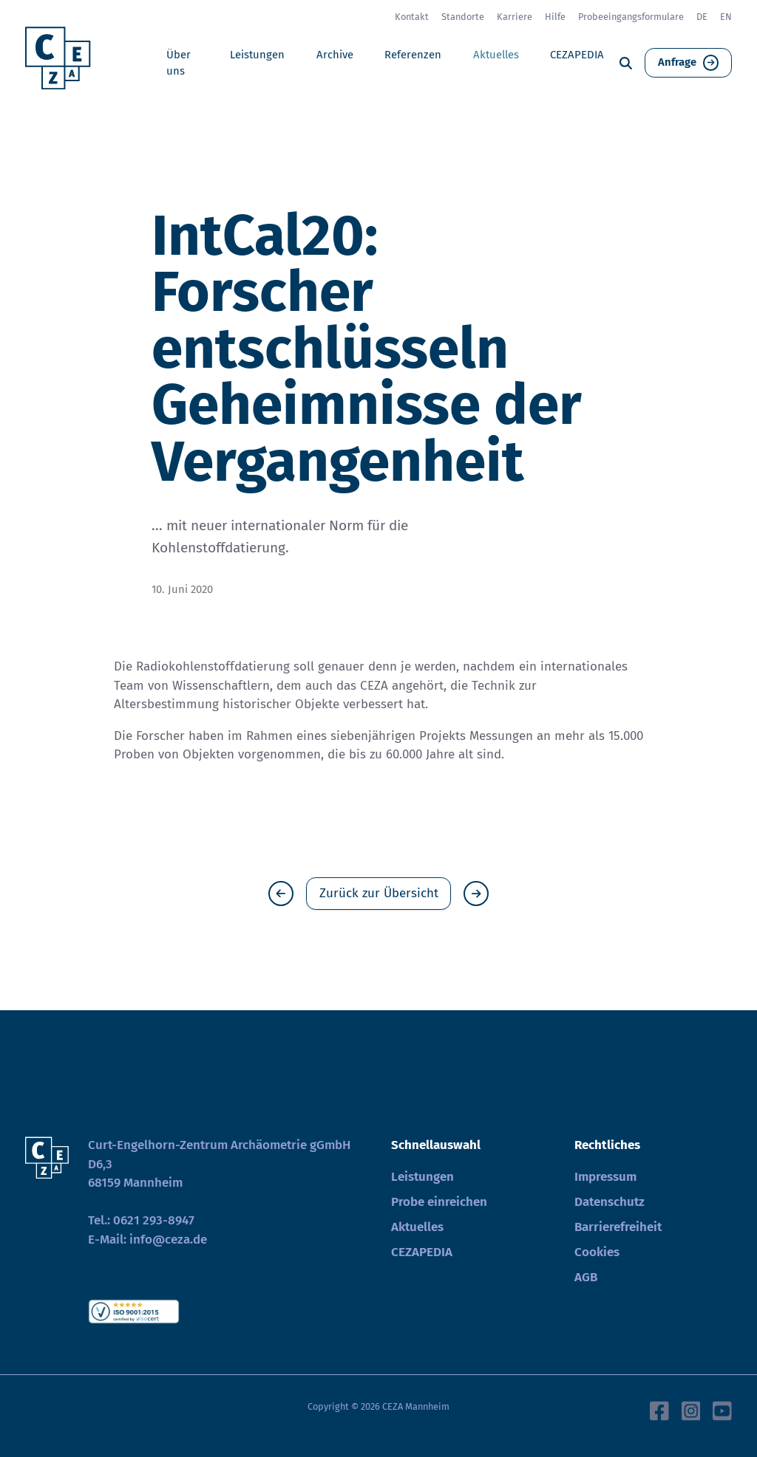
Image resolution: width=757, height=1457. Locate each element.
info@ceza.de (168, 1239)
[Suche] (625, 63)
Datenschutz (609, 1202)
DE (701, 16)
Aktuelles (496, 54)
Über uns (178, 63)
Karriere (514, 16)
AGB (585, 1277)
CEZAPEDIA (577, 54)
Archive (334, 54)
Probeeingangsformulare (631, 16)
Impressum (605, 1177)
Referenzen (412, 54)
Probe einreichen (439, 1202)
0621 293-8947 (153, 1220)
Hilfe (555, 16)
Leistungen (257, 54)
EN (726, 16)
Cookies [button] (596, 1252)
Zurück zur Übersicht (378, 893)
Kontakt (412, 16)
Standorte (462, 16)
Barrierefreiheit (618, 1227)
